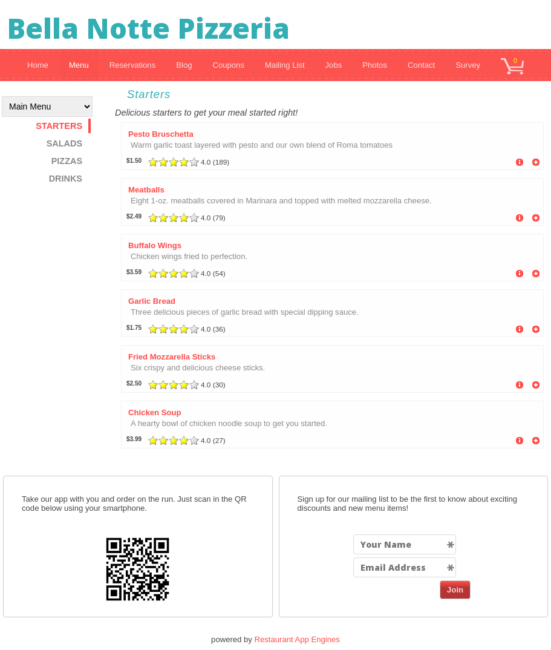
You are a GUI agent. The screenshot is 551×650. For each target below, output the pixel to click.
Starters (59, 126)
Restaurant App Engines (297, 639)
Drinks (65, 178)
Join (455, 589)
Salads (64, 143)
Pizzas (66, 161)
